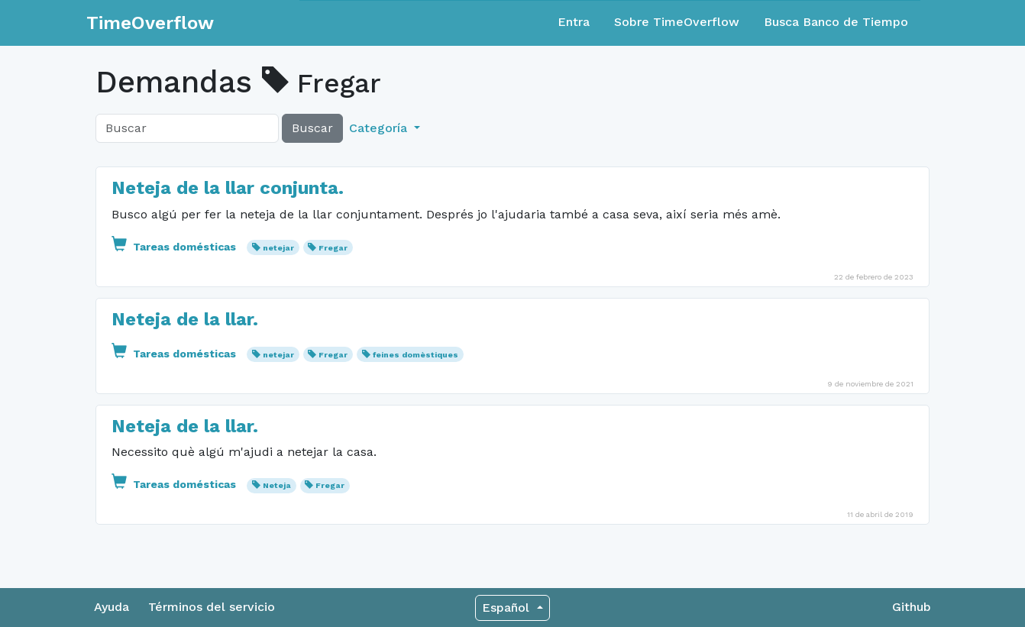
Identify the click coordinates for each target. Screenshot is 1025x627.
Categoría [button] (380, 128)
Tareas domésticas (175, 247)
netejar (278, 248)
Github (911, 607)
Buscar (312, 128)
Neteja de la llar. (185, 319)
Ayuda (111, 607)
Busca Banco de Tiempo (836, 22)
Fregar (333, 248)
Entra (574, 22)
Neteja (277, 485)
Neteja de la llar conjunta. (228, 188)
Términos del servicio (211, 607)
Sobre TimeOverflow (676, 22)
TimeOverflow (150, 23)
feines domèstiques (415, 355)
